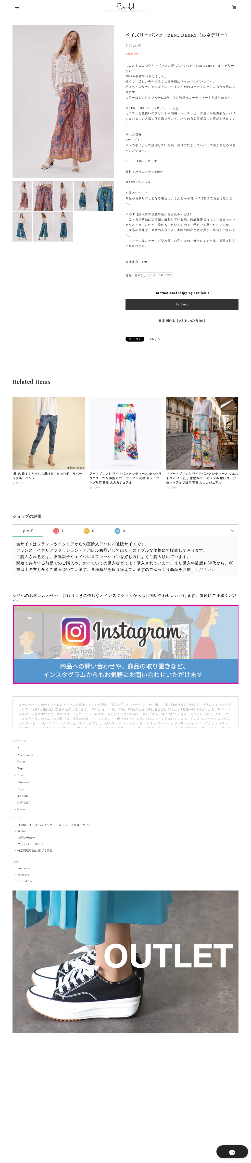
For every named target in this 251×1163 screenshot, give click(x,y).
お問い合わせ (26, 838)
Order (21, 809)
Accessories (25, 755)
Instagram (23, 868)
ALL (20, 748)
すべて (27, 531)
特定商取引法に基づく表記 (35, 850)
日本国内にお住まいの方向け (182, 321)
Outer (21, 761)
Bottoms (23, 782)
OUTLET (23, 802)
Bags (20, 789)
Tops (20, 768)
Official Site (25, 881)
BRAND (22, 796)
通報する (154, 339)
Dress (21, 775)
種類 (129, 275)
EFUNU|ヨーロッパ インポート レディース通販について (54, 825)
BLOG (21, 831)
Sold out (182, 304)
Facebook (23, 874)
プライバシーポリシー (32, 844)
